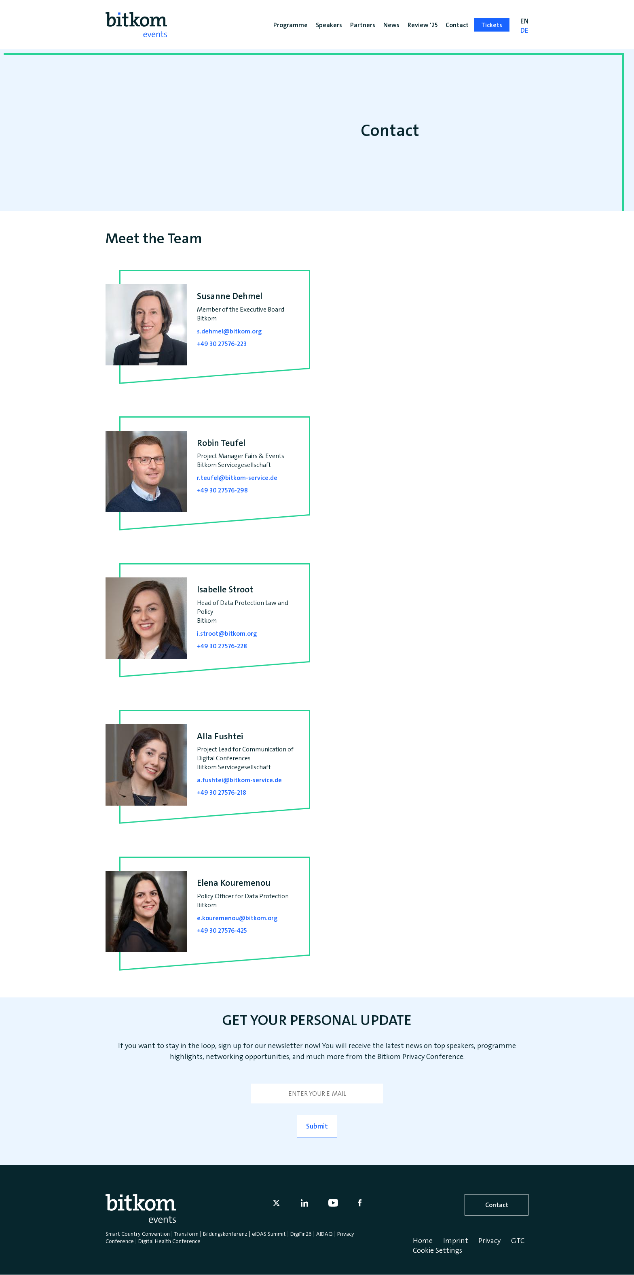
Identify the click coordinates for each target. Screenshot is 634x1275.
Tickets (491, 25)
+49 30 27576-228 (222, 646)
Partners (362, 25)
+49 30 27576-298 (222, 490)
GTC (517, 1240)
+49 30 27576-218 (221, 792)
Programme (290, 25)
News (391, 25)
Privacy (489, 1240)
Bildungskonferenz (225, 1233)
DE (524, 34)
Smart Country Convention (138, 1233)
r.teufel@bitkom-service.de (237, 477)
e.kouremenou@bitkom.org (237, 918)
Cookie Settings (437, 1250)
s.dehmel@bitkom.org (229, 331)
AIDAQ (324, 1233)
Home (423, 1240)
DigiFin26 (301, 1233)
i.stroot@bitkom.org (227, 633)
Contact (496, 1205)
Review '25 (422, 25)
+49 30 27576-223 (222, 343)
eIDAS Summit (269, 1233)
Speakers (329, 25)
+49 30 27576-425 (222, 930)
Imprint (455, 1240)
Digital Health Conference (169, 1241)
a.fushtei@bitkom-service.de (239, 780)
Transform (186, 1233)
